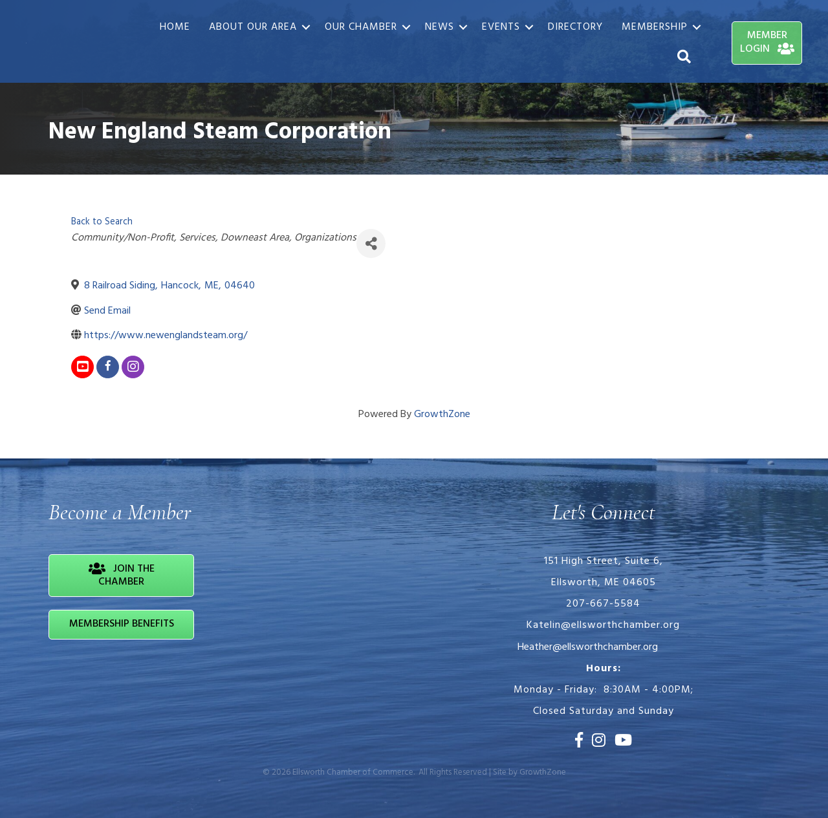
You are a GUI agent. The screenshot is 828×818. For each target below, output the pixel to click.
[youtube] (82, 367)
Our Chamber (361, 27)
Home (175, 27)
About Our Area (253, 27)
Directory (575, 27)
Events (501, 27)
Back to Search (102, 222)
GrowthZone (442, 414)
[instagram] (133, 367)
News (439, 27)
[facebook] (107, 367)
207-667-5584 (603, 604)
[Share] (371, 243)
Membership (655, 27)
